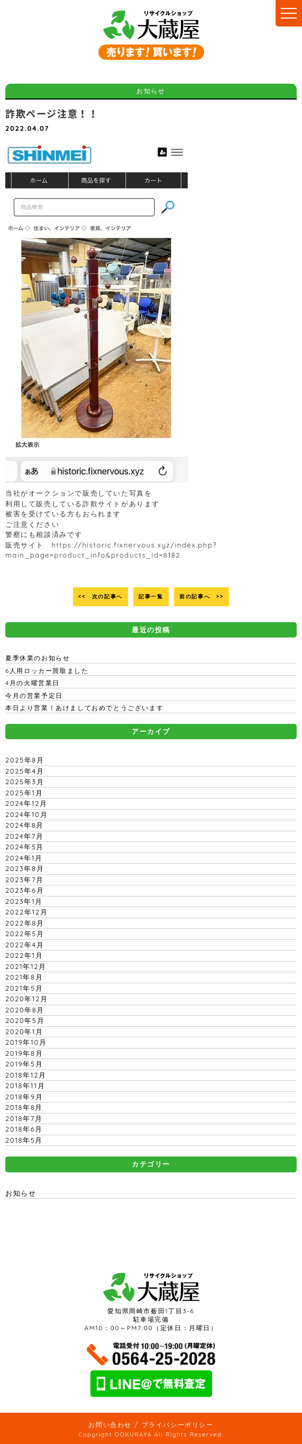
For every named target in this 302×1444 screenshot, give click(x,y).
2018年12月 (26, 1075)
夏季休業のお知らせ (37, 658)
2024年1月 (24, 858)
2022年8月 (24, 923)
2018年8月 (24, 1107)
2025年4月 (24, 771)
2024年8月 (24, 825)
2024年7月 (24, 836)
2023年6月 (24, 890)
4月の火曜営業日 (32, 683)
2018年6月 (24, 1129)
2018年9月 (24, 1096)
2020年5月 (24, 1020)
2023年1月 (24, 901)
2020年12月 (26, 998)
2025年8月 (24, 760)
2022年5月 (24, 933)
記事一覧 (151, 596)
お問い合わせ (110, 1425)
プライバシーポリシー (178, 1425)
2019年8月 (24, 1053)
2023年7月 (24, 879)
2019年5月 (24, 1064)
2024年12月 (26, 803)
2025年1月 (24, 792)
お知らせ (20, 1193)
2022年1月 (24, 955)
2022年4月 (24, 944)
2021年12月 (26, 966)
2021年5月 (24, 988)
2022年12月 (26, 912)
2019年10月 (26, 1042)
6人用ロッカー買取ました (47, 671)
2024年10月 (26, 814)
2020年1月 (24, 1031)
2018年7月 (24, 1118)
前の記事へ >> (201, 596)
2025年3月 (24, 781)
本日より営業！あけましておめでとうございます (84, 708)
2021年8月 (24, 977)
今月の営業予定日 (34, 695)
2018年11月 (25, 1085)
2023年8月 (24, 868)
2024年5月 (24, 846)
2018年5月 (24, 1140)
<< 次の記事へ (100, 596)
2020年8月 (24, 1010)
